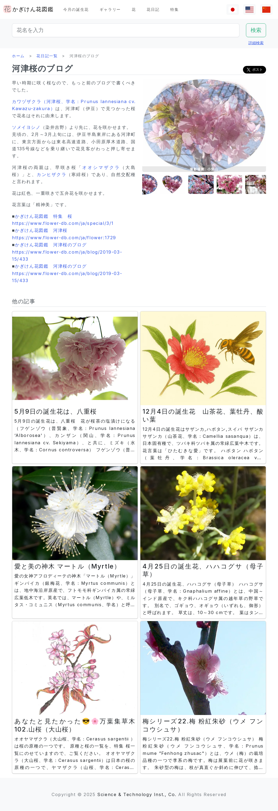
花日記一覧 (47, 55)
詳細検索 (256, 42)
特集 (174, 9)
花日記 (153, 9)
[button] (155, 184)
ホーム (18, 55)
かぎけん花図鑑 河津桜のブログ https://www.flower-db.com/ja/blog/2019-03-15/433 (67, 252)
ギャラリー (110, 9)
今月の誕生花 (76, 9)
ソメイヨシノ (26, 127)
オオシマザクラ (101, 167)
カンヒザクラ (52, 174)
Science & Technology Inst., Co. (136, 794)
